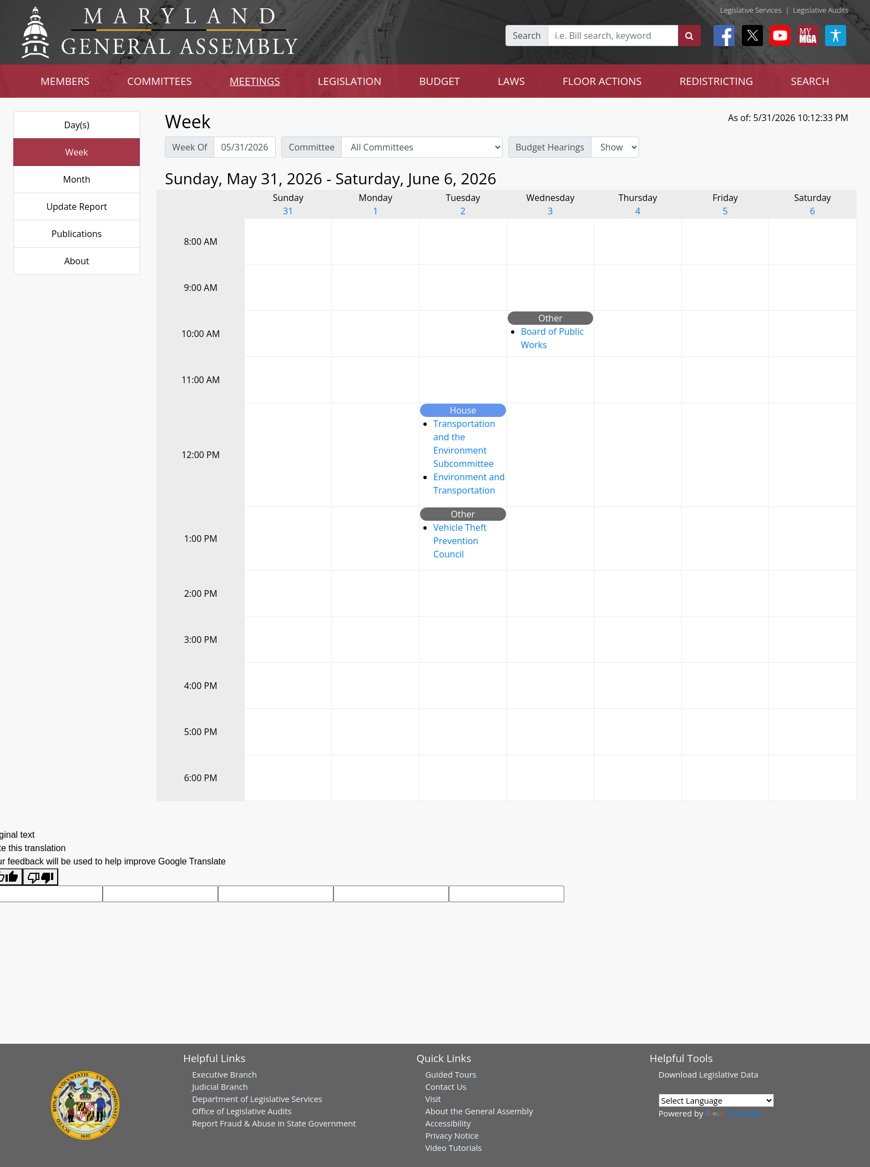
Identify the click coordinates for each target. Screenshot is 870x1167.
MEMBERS (65, 81)
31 (288, 211)
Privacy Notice (451, 1135)
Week (76, 152)
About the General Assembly (479, 1110)
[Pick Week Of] (245, 147)
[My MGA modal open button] (805, 35)
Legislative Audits (820, 10)
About (76, 261)
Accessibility (448, 1123)
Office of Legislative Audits (241, 1110)
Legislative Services (751, 10)
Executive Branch (224, 1074)
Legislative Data (728, 1074)
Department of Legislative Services (257, 1098)
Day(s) (76, 125)
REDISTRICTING (716, 81)
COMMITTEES (159, 81)
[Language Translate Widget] (716, 1100)
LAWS (511, 81)
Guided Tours (450, 1074)
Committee (312, 147)
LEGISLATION (350, 81)
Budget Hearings (549, 147)
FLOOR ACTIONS (602, 81)
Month (76, 179)
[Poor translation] (40, 877)
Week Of (189, 147)
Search (527, 35)
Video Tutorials (453, 1147)
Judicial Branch (220, 1086)
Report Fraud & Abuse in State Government (274, 1123)
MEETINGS (255, 81)
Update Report (76, 206)
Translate (733, 1113)
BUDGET (439, 81)
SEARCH (810, 81)
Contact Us (445, 1086)
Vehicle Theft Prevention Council (460, 540)
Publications (77, 234)
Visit (433, 1098)
